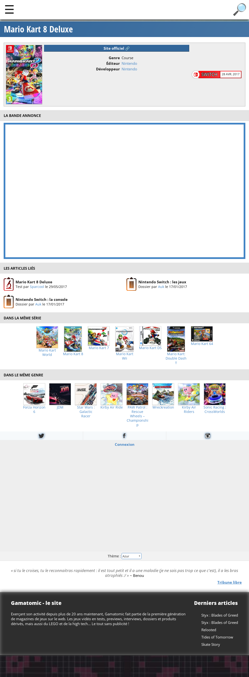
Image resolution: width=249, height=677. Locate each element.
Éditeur (113, 63)
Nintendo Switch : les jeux (162, 281)
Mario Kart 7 (99, 348)
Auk (161, 286)
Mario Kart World (47, 352)
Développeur (108, 69)
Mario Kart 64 (202, 344)
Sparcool (37, 286)
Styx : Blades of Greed (219, 615)
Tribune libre (229, 582)
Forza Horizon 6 (34, 409)
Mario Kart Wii (124, 356)
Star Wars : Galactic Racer (86, 411)
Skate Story (210, 644)
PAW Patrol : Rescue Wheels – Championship (137, 416)
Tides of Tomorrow (217, 637)
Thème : (124, 555)
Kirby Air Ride (111, 407)
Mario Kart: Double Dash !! (176, 358)
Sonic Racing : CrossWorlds (215, 409)
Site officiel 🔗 (117, 48)
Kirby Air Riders (189, 409)
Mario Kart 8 (73, 354)
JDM (60, 407)
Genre (114, 57)
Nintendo (129, 63)
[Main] (9, 9)
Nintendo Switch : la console (42, 299)
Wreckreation (163, 407)
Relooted (208, 629)
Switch (209, 74)
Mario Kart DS (150, 348)
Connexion (124, 444)
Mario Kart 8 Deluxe (38, 29)
